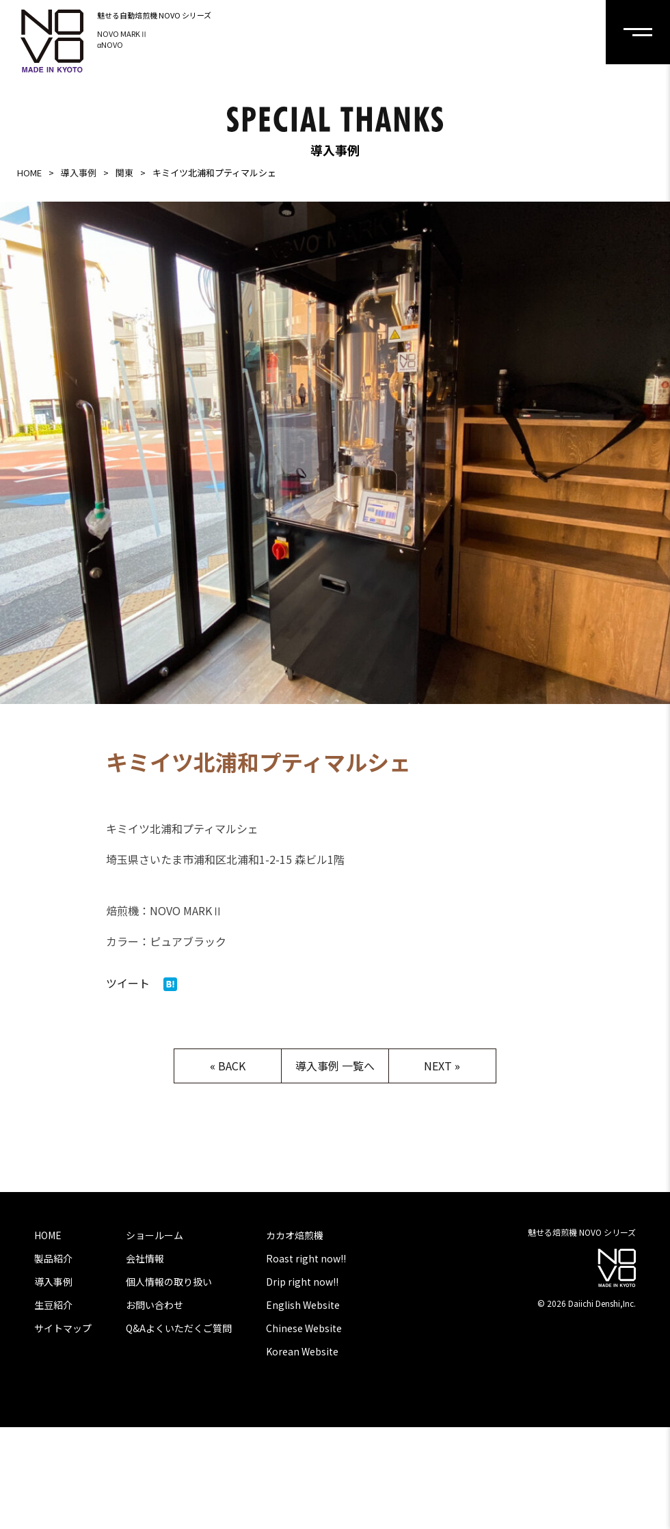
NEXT (438, 1065)
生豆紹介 (53, 1305)
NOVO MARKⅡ (122, 33)
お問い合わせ (154, 1305)
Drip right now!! (302, 1281)
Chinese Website (304, 1328)
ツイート (128, 983)
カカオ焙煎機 (294, 1235)
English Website (303, 1305)
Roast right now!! (306, 1258)
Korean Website (302, 1351)
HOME (29, 172)
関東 (124, 172)
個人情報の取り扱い (169, 1281)
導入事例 (78, 172)
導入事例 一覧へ (335, 1065)
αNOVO (110, 44)
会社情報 (145, 1258)
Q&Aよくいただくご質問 (179, 1328)
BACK (231, 1065)
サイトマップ (63, 1328)
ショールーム (154, 1235)
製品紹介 (53, 1258)
